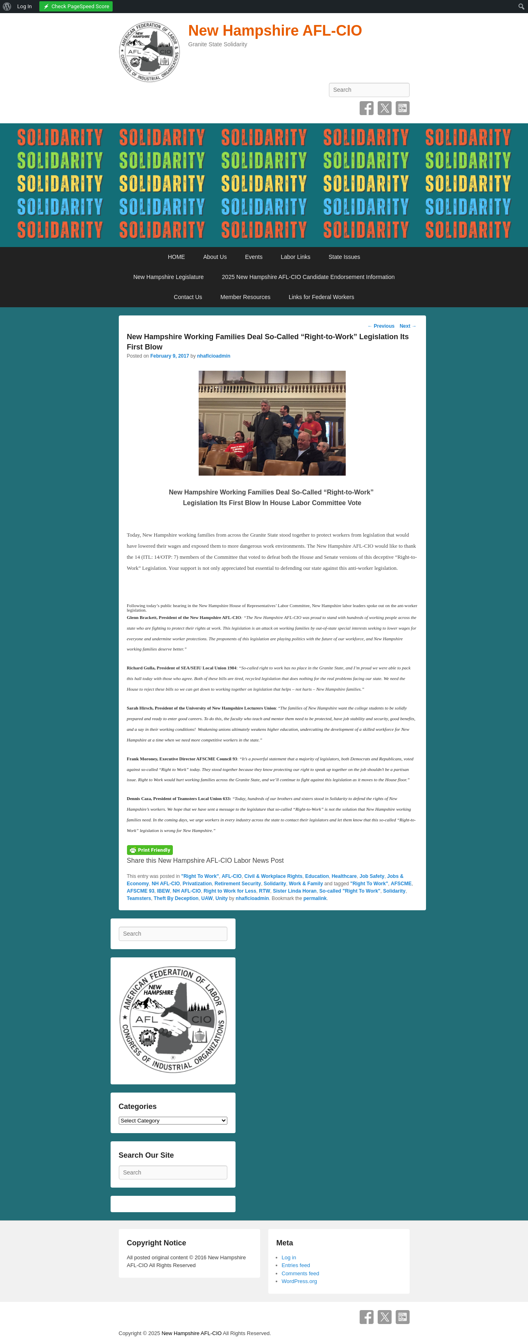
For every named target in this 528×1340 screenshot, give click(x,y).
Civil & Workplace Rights (274, 876)
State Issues (344, 257)
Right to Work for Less (230, 891)
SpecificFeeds (403, 108)
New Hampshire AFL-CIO (275, 30)
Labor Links (295, 257)
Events (254, 257)
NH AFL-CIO (166, 884)
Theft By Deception (176, 898)
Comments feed (301, 1273)
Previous (380, 326)
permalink (315, 898)
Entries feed (296, 1265)
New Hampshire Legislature (168, 277)
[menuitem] (7, 6)
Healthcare (344, 876)
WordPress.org (299, 1281)
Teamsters (139, 898)
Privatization (197, 884)
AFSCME (401, 884)
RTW (264, 891)
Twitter (385, 108)
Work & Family (306, 884)
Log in (289, 1257)
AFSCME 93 (140, 891)
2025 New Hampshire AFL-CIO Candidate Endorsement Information (308, 277)
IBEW (163, 891)
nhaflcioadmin (213, 356)
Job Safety (372, 876)
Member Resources (245, 297)
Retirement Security (238, 884)
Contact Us (188, 297)
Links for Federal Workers (321, 297)
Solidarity (275, 884)
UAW (207, 898)
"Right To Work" (200, 876)
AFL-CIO (232, 876)
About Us (215, 257)
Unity (221, 898)
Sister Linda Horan (295, 891)
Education (317, 876)
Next (408, 326)
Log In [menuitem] (24, 6)
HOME (176, 257)
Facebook (367, 108)
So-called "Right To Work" (350, 891)
